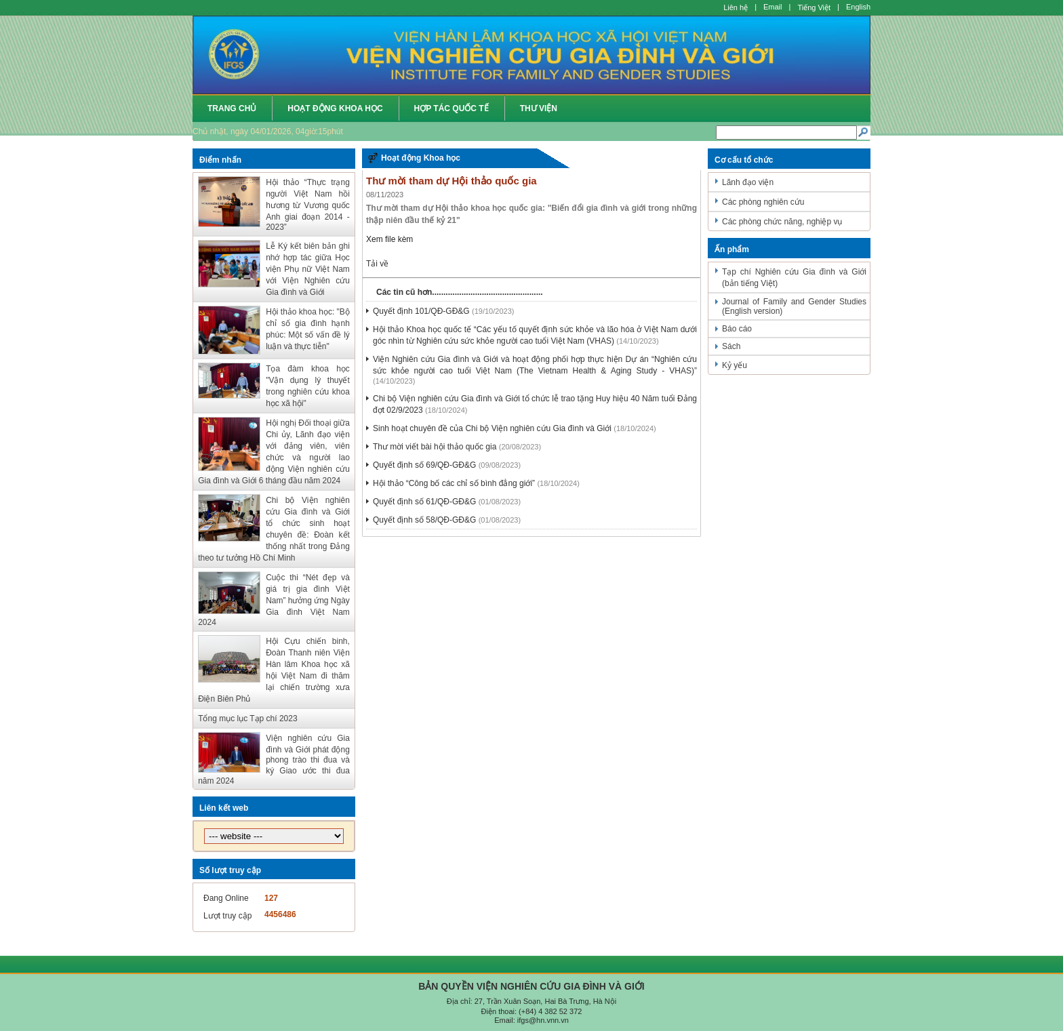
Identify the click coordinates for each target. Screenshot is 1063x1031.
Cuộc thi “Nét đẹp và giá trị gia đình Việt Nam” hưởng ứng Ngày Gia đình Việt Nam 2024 (274, 600)
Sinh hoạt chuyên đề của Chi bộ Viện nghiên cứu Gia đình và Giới (492, 428)
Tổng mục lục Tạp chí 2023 (248, 718)
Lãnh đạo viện (748, 182)
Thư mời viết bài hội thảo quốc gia (434, 446)
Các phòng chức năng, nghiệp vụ (782, 221)
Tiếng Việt (813, 7)
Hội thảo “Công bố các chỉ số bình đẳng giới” (454, 483)
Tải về (377, 263)
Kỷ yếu (734, 365)
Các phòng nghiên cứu (763, 202)
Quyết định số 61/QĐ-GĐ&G (424, 501)
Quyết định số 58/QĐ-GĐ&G (424, 520)
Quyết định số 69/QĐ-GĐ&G (424, 465)
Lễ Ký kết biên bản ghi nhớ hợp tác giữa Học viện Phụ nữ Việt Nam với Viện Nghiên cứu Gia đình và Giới (308, 269)
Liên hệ (735, 7)
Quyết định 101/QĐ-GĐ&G (421, 311)
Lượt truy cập (227, 916)
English (858, 7)
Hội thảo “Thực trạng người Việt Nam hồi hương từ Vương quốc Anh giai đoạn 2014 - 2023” (308, 205)
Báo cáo (737, 328)
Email (772, 7)
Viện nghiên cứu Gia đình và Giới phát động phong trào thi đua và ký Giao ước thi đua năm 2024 (274, 759)
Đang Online (226, 898)
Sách (731, 346)
